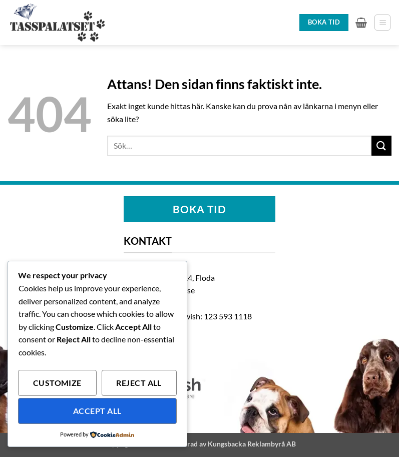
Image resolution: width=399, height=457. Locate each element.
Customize (57, 382)
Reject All (139, 382)
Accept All (97, 410)
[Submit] (381, 145)
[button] (361, 23)
